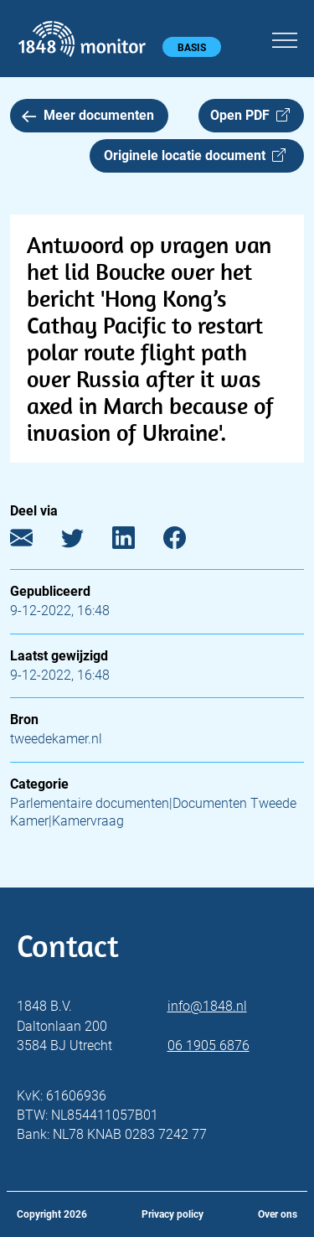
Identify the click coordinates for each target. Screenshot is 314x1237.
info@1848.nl (207, 1006)
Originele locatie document (195, 155)
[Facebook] (187, 542)
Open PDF (250, 115)
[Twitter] (85, 542)
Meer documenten (88, 115)
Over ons (277, 1214)
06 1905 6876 (208, 1045)
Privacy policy (172, 1214)
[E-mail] (34, 542)
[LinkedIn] (136, 542)
